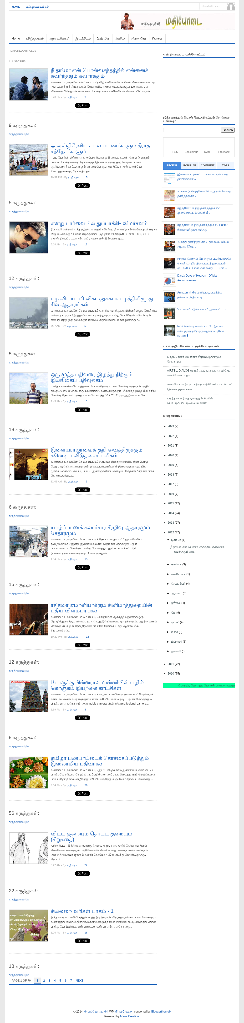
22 (85, 865)
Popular (189, 165)
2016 (171, 494)
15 (86, 559)
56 (86, 785)
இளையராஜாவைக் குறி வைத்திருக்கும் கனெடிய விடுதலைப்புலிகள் (96, 452)
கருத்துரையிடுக (19, 134)
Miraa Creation (124, 1011)
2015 (171, 503)
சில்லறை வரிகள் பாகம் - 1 (82, 911)
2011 (171, 664)
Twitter (207, 151)
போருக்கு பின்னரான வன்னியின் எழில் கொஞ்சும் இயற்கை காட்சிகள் (97, 685)
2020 (171, 455)
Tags (225, 165)
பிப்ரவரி (177, 641)
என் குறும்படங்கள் (37, 6)
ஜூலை (176, 603)
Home (16, 6)
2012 (171, 532)
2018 (171, 474)
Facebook (223, 151)
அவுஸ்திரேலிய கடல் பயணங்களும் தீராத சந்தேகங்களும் (100, 148)
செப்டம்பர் (178, 583)
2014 (171, 513)
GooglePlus (191, 151)
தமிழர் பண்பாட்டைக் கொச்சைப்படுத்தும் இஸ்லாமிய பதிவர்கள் (100, 761)
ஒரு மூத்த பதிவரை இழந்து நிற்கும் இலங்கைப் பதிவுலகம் (91, 377)
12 (85, 244)
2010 (171, 673)
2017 (171, 484)
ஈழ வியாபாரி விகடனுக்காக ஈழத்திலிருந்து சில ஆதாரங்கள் (102, 301)
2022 (171, 436)
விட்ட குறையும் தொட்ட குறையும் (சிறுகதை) (91, 836)
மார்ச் (175, 632)
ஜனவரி (176, 651)
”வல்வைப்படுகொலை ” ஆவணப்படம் (202, 309)
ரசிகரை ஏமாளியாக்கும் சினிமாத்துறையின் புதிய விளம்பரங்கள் (101, 608)
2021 (171, 445)
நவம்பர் (176, 564)
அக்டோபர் (178, 574)
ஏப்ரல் (175, 622)
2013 (171, 522)
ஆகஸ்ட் (177, 593)
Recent (172, 165)
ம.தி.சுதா (72, 97)
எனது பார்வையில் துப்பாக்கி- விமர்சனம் (99, 223)
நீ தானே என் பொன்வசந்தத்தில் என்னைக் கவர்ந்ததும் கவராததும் (99, 73)
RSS (175, 151)
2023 (171, 426)
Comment (207, 165)
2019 (171, 465)
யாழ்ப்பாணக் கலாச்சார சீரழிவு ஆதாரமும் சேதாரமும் (100, 530)
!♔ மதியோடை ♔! (95, 1011)
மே (173, 612)
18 (85, 401)
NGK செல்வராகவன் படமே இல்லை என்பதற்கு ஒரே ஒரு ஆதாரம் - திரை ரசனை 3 (200, 331)
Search (231, 6)
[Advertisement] (179, 31)
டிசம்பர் (176, 539)
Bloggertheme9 (161, 1011)
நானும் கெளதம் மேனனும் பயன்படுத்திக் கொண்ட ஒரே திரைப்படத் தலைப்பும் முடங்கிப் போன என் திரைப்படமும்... (204, 263)
